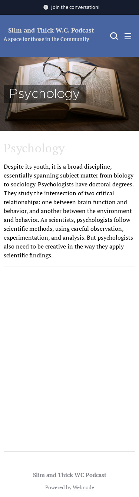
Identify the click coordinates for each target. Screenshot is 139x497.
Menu (128, 36)
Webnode (83, 487)
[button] (113, 36)
